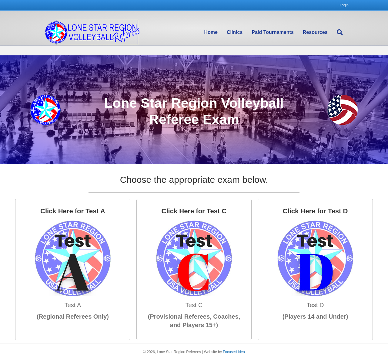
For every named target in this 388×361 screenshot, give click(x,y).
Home (216, 32)
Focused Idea (234, 352)
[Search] (343, 33)
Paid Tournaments (278, 32)
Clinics (240, 32)
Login (344, 5)
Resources (321, 32)
